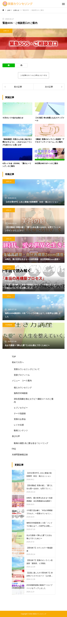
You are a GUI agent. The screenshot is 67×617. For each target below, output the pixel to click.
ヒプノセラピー (21, 408)
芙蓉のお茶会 (20, 419)
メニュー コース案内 (22, 381)
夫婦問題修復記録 (20, 454)
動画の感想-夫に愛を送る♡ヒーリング (31, 443)
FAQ (14, 449)
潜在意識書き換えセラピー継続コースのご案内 (34, 400)
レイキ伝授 (19, 425)
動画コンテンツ (21, 430)
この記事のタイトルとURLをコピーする (33, 75)
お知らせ (6, 30)
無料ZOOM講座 (21, 393)
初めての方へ (18, 362)
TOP (14, 357)
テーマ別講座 (20, 413)
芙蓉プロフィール (22, 375)
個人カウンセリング (23, 388)
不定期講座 (8, 325)
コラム (9, 267)
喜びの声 (16, 436)
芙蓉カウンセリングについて (27, 369)
